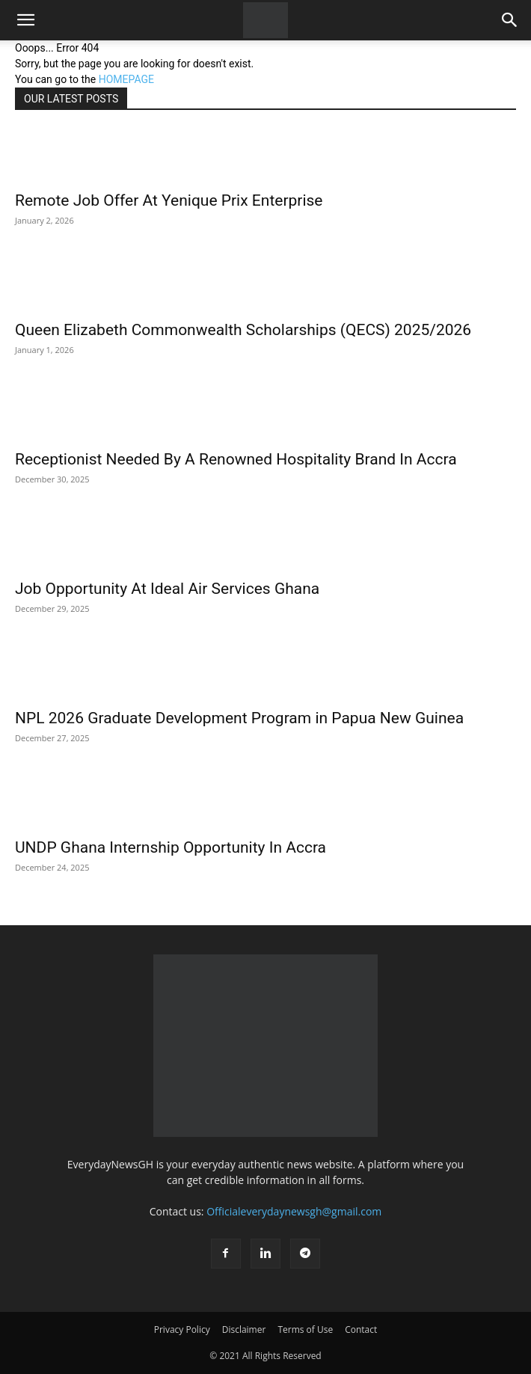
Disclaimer (244, 1329)
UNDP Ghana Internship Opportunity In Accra (170, 847)
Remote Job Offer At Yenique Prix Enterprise (169, 200)
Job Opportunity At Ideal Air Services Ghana (167, 589)
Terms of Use (305, 1329)
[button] (25, 20)
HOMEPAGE (126, 79)
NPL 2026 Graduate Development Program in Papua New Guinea (239, 718)
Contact (361, 1329)
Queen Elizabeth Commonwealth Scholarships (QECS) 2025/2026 (243, 330)
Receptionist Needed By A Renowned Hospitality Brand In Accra (236, 459)
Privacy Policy (182, 1329)
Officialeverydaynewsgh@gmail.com (293, 1211)
